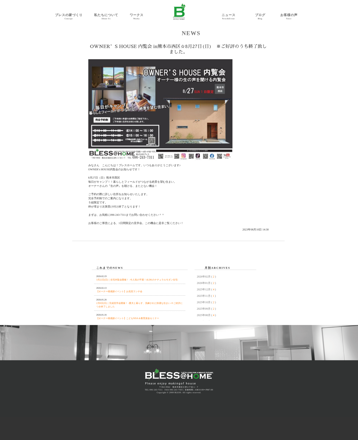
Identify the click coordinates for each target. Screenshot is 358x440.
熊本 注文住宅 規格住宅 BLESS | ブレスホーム (179, 377)
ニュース (228, 16)
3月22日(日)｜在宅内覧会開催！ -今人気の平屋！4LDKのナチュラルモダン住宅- (137, 279)
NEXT (252, 262)
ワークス (136, 16)
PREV (95, 262)
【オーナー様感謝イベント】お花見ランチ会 (119, 291)
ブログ (260, 16)
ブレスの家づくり (69, 16)
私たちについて (106, 16)
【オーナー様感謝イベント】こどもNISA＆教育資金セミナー (127, 318)
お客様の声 (289, 16)
